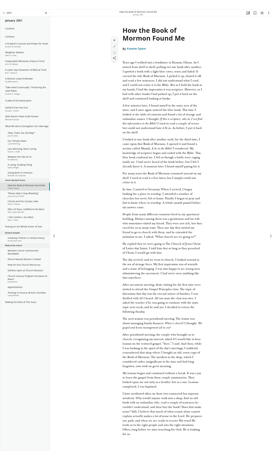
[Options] (269, 15)
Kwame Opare (136, 51)
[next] (271, 229)
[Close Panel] (46, 14)
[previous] (54, 229)
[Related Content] (262, 15)
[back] (3, 14)
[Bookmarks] (255, 15)
